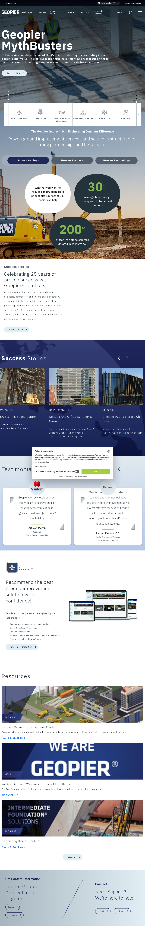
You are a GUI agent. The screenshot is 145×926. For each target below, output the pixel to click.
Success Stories (53, 13)
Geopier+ (84, 13)
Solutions (41, 13)
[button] (108, 3)
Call (102, 813)
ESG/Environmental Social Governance (66, 913)
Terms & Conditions (36, 913)
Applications (27, 13)
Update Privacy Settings (122, 913)
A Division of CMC (10, 3)
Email (122, 813)
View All (72, 759)
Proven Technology (116, 160)
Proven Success (72, 160)
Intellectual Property (98, 913)
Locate (14, 817)
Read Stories (16, 329)
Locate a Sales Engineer (132, 3)
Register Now (14, 73)
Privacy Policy (17, 913)
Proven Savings (28, 160)
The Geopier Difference (98, 13)
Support (119, 13)
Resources (72, 13)
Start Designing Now (22, 647)
